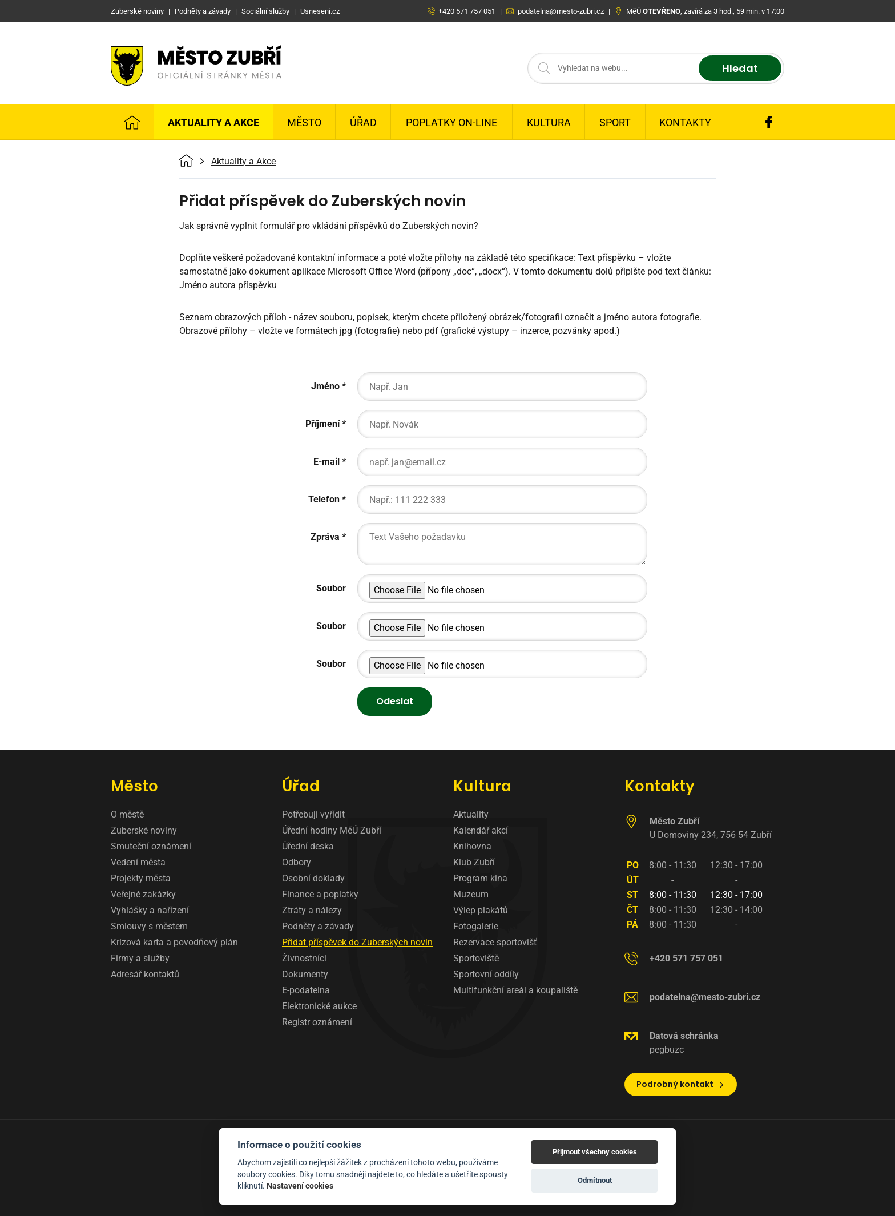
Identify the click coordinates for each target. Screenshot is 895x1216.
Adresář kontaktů (145, 974)
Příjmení (322, 423)
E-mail (326, 461)
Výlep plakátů (480, 910)
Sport (615, 122)
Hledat (740, 68)
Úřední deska (308, 846)
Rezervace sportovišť (495, 942)
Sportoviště (476, 958)
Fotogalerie (475, 926)
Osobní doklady (313, 878)
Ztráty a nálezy (312, 910)
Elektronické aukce (319, 1006)
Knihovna (472, 846)
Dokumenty (305, 974)
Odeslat (394, 701)
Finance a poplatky (320, 894)
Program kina (480, 878)
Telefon (324, 499)
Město (304, 122)
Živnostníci (304, 958)
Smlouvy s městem (149, 926)
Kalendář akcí (480, 830)
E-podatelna (306, 990)
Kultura (549, 122)
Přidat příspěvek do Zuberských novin (357, 942)
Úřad (363, 122)
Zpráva (325, 537)
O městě (127, 814)
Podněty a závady (318, 926)
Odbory (296, 862)
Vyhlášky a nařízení (150, 910)
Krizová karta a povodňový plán (174, 942)
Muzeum (471, 894)
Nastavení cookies (300, 1185)
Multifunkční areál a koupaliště (515, 990)
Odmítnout (595, 1180)
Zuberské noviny (144, 830)
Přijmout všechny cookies (595, 1151)
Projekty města (141, 878)
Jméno (325, 386)
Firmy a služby (140, 958)
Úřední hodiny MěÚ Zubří (331, 830)
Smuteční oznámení (151, 846)
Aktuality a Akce (213, 122)
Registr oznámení (317, 1022)
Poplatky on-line (451, 122)
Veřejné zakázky (143, 894)
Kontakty (685, 122)
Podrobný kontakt (680, 1084)
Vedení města (138, 862)
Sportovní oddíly (486, 974)
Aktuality (471, 814)
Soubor (331, 588)
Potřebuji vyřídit (313, 814)
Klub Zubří (474, 862)
